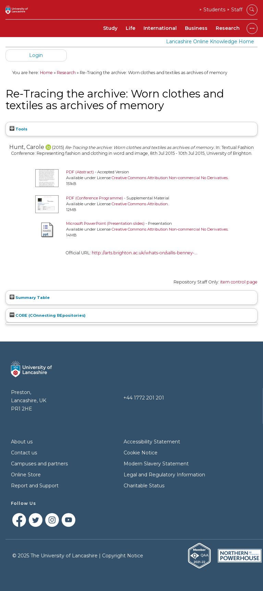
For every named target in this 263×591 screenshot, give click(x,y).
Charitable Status (144, 486)
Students (214, 10)
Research (228, 28)
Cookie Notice (141, 453)
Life (130, 28)
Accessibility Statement (152, 442)
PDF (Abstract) (80, 172)
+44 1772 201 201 (143, 398)
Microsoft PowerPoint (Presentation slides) (105, 223)
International (160, 28)
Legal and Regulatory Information (164, 475)
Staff (236, 10)
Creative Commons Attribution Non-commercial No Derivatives (170, 177)
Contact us (24, 453)
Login (36, 55)
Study (110, 28)
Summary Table (30, 297)
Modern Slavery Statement (156, 464)
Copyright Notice (122, 556)
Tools (18, 129)
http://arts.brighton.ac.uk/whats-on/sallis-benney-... (145, 252)
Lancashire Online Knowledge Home (210, 41)
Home (46, 72)
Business (196, 28)
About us (22, 442)
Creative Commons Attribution (140, 203)
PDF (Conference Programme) (94, 198)
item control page (239, 282)
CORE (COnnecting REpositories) (48, 315)
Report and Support (35, 486)
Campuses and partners (39, 464)
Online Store (26, 475)
